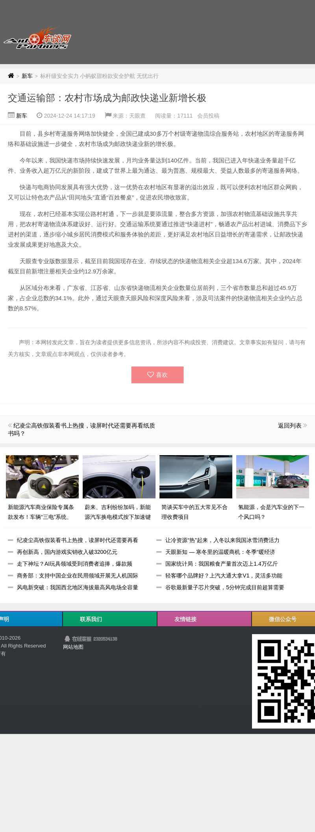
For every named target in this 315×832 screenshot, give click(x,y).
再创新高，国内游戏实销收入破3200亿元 (67, 552)
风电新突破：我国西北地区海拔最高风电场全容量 (77, 587)
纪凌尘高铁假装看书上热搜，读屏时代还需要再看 (77, 540)
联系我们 (91, 619)
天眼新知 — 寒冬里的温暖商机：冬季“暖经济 (220, 552)
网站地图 (73, 647)
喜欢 (157, 374)
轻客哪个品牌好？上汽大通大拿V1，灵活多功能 (223, 575)
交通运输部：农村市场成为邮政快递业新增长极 (107, 97)
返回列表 (290, 425)
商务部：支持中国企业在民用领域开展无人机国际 (77, 575)
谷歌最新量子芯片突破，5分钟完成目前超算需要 (224, 587)
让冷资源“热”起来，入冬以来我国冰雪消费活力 (222, 540)
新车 (27, 76)
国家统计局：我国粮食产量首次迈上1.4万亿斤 (221, 564)
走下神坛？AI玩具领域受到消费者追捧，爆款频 (74, 564)
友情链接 (185, 619)
